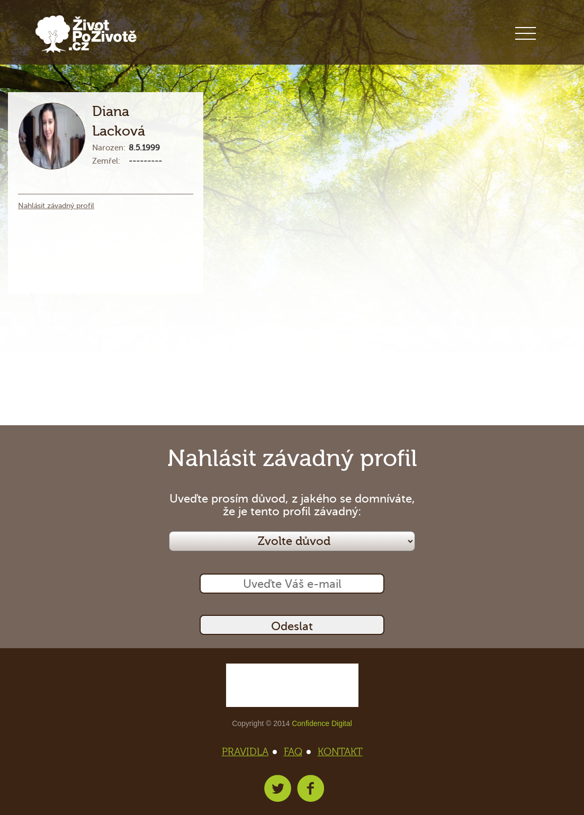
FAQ (296, 752)
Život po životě (86, 34)
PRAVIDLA (248, 752)
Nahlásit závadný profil (56, 206)
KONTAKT (340, 752)
